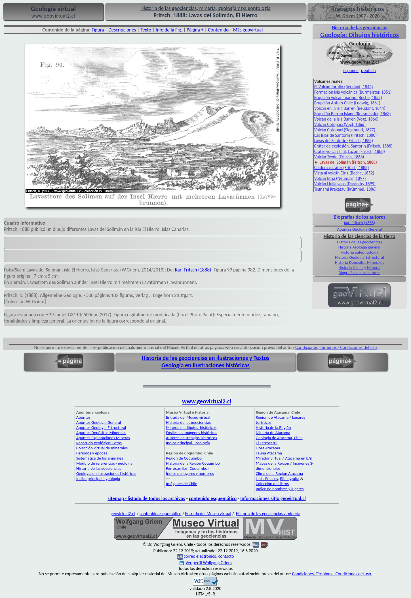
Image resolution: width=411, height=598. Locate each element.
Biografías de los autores (359, 272)
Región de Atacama (272, 417)
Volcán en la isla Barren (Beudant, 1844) (349, 108)
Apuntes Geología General (359, 229)
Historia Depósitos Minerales (359, 262)
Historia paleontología (359, 252)
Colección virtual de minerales (102, 447)
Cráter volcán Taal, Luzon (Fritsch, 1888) (349, 151)
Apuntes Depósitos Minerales (101, 432)
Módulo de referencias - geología (104, 463)
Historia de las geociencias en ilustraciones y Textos (205, 358)
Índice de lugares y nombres (190, 473)
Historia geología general (359, 247)
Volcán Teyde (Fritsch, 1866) (339, 156)
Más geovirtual (248, 30)
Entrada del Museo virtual (188, 417)
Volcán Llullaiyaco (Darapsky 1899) (345, 183)
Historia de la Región (273, 427)
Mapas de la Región (272, 463)
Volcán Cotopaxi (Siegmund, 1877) (344, 129)
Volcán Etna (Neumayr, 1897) (340, 178)
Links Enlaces (267, 478)
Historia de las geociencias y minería (268, 513)
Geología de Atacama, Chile (279, 437)
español (351, 70)
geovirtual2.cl (123, 513)
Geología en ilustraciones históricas (205, 365)
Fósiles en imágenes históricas (191, 432)
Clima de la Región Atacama (279, 473)
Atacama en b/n (298, 458)
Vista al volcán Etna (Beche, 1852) (344, 173)
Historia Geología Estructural (359, 257)
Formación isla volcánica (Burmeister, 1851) (353, 92)
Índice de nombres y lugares (280, 488)
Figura (98, 30)
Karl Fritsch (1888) (193, 270)
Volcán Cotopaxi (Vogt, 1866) (340, 124)
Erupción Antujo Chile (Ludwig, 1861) (347, 103)
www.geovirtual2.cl (206, 401)
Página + (195, 30)
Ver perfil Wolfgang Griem (206, 562)
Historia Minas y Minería (360, 267)
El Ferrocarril (267, 442)
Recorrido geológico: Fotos (99, 442)
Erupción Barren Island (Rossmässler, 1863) (352, 113)
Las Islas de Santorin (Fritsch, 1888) (345, 135)
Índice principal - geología (98, 478)
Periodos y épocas (91, 453)
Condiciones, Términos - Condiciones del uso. (332, 573)
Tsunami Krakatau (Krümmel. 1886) (345, 189)
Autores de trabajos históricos (191, 437)
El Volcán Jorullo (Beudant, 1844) (343, 86)
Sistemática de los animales (99, 458)
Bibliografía (289, 478)
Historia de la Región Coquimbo (193, 463)
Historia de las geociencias (359, 242)
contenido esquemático (213, 498)
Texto (145, 30)
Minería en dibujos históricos (191, 427)
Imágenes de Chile (181, 483)
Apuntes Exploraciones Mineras (103, 437)
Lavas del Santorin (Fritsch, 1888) (343, 140)
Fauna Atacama (269, 453)
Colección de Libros (272, 483)
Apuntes (83, 417)
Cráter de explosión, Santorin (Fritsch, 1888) (353, 146)
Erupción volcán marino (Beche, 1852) (348, 97)
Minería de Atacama (273, 432)
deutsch (368, 70)
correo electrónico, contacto (209, 556)
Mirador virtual (269, 458)
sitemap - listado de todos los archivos (146, 498)
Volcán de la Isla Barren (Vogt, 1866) (346, 119)
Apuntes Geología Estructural (101, 427)
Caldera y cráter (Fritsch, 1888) (341, 167)
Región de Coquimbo (184, 458)
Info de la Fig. (169, 30)
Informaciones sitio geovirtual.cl (272, 498)
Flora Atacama (268, 447)
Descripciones (122, 30)
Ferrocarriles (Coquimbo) (187, 468)
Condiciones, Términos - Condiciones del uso (336, 347)
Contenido (218, 30)
